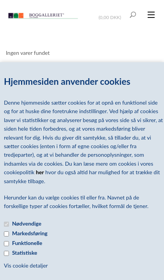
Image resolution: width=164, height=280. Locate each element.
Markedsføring (30, 233)
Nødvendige (26, 223)
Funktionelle (27, 243)
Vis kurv (111, 12)
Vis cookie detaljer (26, 265)
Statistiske (24, 252)
